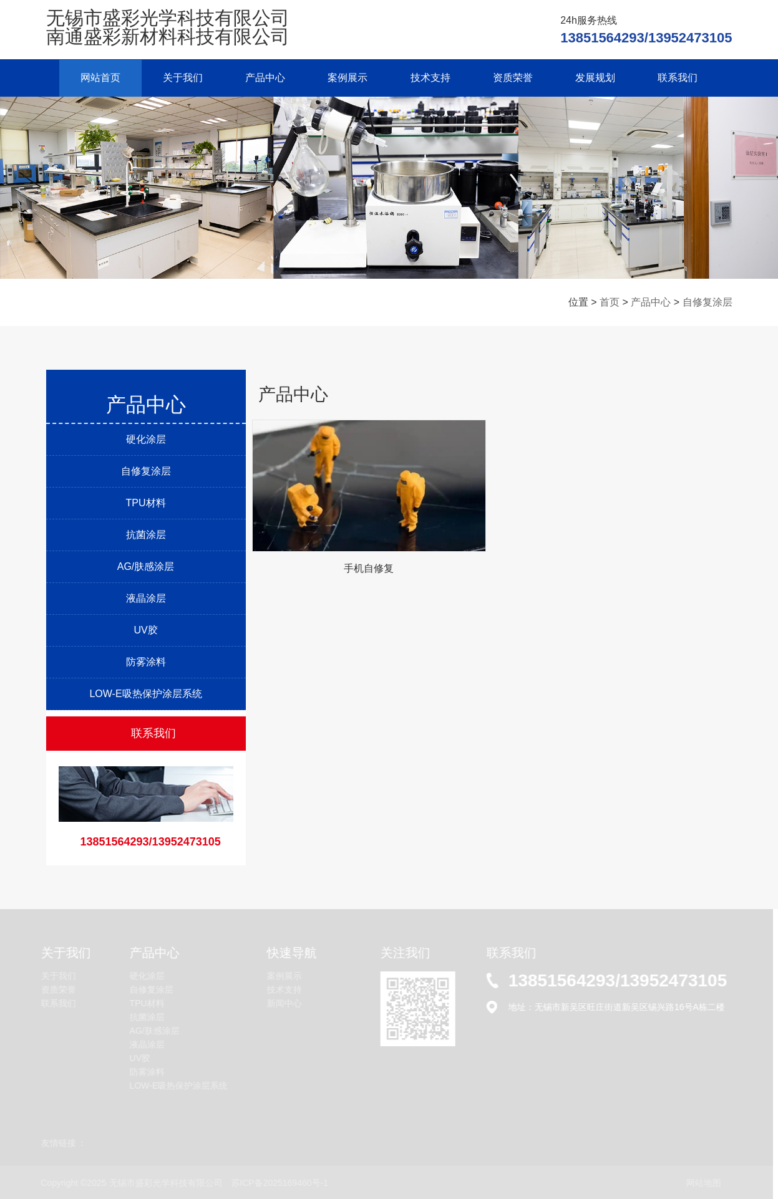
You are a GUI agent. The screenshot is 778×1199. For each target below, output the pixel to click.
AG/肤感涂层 (146, 566)
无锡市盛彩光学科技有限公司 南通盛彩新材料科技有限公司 (167, 26)
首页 (610, 302)
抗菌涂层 (146, 534)
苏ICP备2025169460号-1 (279, 1182)
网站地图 (702, 1182)
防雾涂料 (146, 661)
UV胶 (145, 629)
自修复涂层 (707, 302)
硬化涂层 (146, 438)
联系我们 (682, 77)
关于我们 (180, 77)
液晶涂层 (146, 597)
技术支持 (431, 77)
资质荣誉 (515, 77)
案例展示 (347, 77)
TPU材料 (146, 502)
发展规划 (598, 77)
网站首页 (97, 77)
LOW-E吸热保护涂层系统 (145, 693)
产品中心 (264, 77)
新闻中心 (283, 1003)
